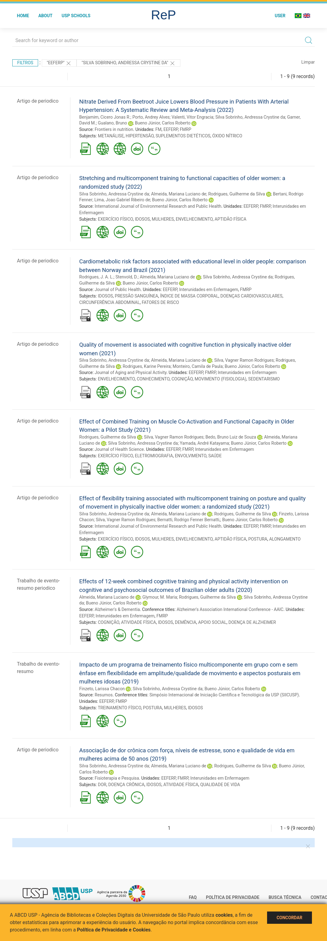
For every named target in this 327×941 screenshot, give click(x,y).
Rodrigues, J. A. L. (96, 276)
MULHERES (163, 219)
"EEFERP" (59, 63)
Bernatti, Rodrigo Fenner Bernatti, (188, 519)
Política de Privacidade (232, 897)
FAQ (193, 897)
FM (159, 129)
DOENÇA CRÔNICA (126, 784)
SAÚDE (215, 455)
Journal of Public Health (117, 289)
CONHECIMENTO (153, 378)
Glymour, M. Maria (159, 597)
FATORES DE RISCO (160, 302)
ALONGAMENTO (285, 539)
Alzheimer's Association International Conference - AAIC (230, 609)
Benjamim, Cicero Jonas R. (104, 117)
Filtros (25, 62)
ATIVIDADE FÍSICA (138, 622)
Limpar (308, 62)
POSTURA (257, 539)
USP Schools (76, 15)
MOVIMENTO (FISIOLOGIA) (220, 378)
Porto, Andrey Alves (151, 117)
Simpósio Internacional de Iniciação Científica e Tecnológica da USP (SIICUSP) (224, 694)
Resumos (103, 694)
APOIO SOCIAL (212, 622)
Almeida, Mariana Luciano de (178, 193)
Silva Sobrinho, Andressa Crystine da (250, 117)
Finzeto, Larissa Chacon (102, 688)
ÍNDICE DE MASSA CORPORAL (189, 295)
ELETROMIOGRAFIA (154, 455)
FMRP (185, 129)
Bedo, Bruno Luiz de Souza (230, 437)
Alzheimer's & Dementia (117, 609)
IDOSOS (142, 219)
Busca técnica (285, 897)
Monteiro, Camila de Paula (198, 366)
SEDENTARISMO (264, 378)
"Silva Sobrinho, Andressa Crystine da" (128, 63)
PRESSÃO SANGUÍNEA (136, 295)
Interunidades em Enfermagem (208, 289)
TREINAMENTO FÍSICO (119, 707)
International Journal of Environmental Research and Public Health (158, 206)
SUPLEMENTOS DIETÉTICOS (183, 135)
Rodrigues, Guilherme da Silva (236, 193)
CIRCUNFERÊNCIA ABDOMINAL (109, 302)
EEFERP (171, 129)
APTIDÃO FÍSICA (230, 219)
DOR (102, 784)
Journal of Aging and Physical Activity (131, 372)
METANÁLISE (111, 135)
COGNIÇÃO (182, 378)
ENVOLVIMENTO (191, 455)
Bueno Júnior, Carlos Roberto (163, 122)
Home (23, 15)
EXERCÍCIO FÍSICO (115, 219)
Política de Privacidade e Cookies (114, 930)
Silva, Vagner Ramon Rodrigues (244, 360)
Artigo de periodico (37, 101)
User (280, 15)
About (45, 15)
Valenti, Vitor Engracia (192, 117)
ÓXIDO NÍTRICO (227, 135)
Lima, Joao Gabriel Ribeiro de (122, 199)
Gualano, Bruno (112, 122)
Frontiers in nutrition (114, 129)
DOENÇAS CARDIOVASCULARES (251, 295)
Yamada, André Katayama (204, 443)
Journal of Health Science (119, 449)
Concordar (289, 917)
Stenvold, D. (127, 276)
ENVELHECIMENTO (194, 219)
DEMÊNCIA (185, 622)
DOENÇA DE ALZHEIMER (252, 622)
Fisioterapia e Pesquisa (117, 778)
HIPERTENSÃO (140, 135)
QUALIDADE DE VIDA (220, 784)
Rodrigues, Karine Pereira (147, 366)
